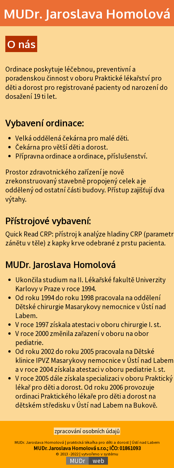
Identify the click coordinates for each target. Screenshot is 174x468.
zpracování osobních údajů (87, 431)
